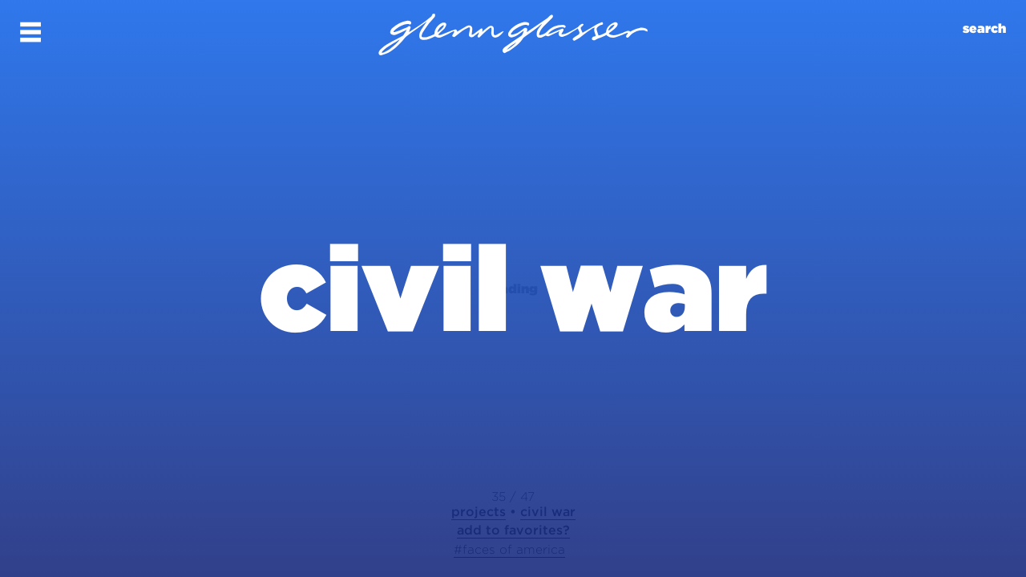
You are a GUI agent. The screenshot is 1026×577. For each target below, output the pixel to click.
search (984, 28)
